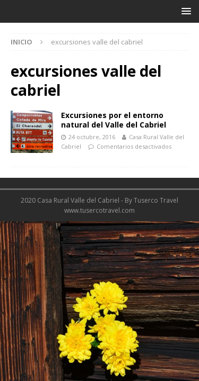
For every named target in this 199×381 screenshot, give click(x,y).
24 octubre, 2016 (91, 137)
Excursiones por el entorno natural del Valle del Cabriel (113, 120)
